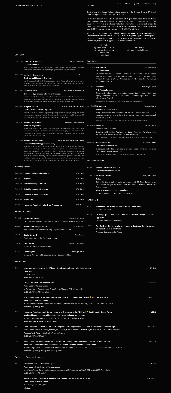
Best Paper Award (100, 297)
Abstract (27, 388)
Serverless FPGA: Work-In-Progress (39, 364)
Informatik (28, 200)
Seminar (108, 118)
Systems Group (139, 12)
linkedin (127, 4)
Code (42, 292)
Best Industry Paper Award (100, 312)
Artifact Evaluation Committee (108, 170)
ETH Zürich (152, 12)
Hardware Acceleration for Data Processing (43, 205)
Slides (135, 134)
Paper (129, 134)
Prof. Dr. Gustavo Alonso (114, 14)
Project (109, 98)
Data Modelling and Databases (37, 173)
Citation (48, 292)
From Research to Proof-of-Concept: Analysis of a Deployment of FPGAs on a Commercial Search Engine (70, 327)
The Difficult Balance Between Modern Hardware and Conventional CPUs (56, 297)
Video (42, 321)
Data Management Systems (36, 189)
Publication (28, 277)
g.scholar (146, 4)
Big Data (27, 178)
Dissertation (38, 277)
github (136, 4)
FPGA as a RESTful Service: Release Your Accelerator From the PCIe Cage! (57, 378)
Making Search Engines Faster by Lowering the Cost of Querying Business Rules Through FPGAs (67, 341)
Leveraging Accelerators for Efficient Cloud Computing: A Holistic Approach (57, 268)
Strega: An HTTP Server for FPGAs (39, 283)
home (119, 4)
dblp (154, 4)
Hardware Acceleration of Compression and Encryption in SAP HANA (54, 312)
